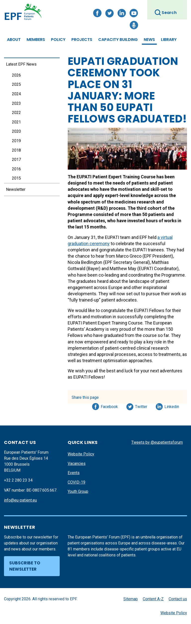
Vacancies (77, 463)
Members (36, 39)
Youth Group (78, 491)
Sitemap (130, 599)
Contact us (178, 599)
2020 (16, 131)
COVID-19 (76, 482)
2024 (16, 94)
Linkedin (172, 406)
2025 (16, 84)
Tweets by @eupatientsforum (157, 442)
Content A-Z (153, 599)
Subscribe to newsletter (24, 566)
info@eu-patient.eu (20, 500)
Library (169, 39)
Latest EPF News (21, 64)
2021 (16, 122)
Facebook (109, 406)
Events (74, 472)
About (14, 39)
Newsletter (15, 189)
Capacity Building (118, 39)
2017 (16, 159)
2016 (16, 169)
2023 (16, 103)
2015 (16, 178)
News (149, 39)
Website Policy (81, 454)
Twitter (142, 406)
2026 (16, 75)
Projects (81, 39)
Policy (58, 39)
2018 (16, 150)
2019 (16, 140)
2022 (16, 112)
